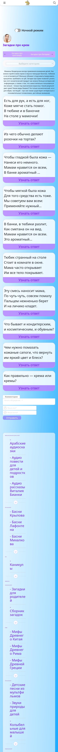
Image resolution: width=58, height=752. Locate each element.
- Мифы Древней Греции (26, 587)
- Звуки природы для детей (26, 618)
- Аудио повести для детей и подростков (25, 454)
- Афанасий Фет (25, 707)
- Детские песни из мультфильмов (27, 607)
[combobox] (29, 63)
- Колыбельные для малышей (28, 628)
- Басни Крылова (26, 485)
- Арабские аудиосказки (22, 442)
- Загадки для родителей (23, 538)
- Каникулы (21, 515)
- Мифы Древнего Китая (26, 566)
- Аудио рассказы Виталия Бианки (26, 466)
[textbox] (29, 63)
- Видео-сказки (24, 676)
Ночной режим (33, 30)
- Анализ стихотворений (24, 698)
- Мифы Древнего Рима (26, 576)
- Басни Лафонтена (27, 492)
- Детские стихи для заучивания (28, 715)
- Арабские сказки (27, 669)
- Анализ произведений (24, 660)
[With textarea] (29, 401)
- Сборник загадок (27, 547)
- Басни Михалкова (27, 499)
